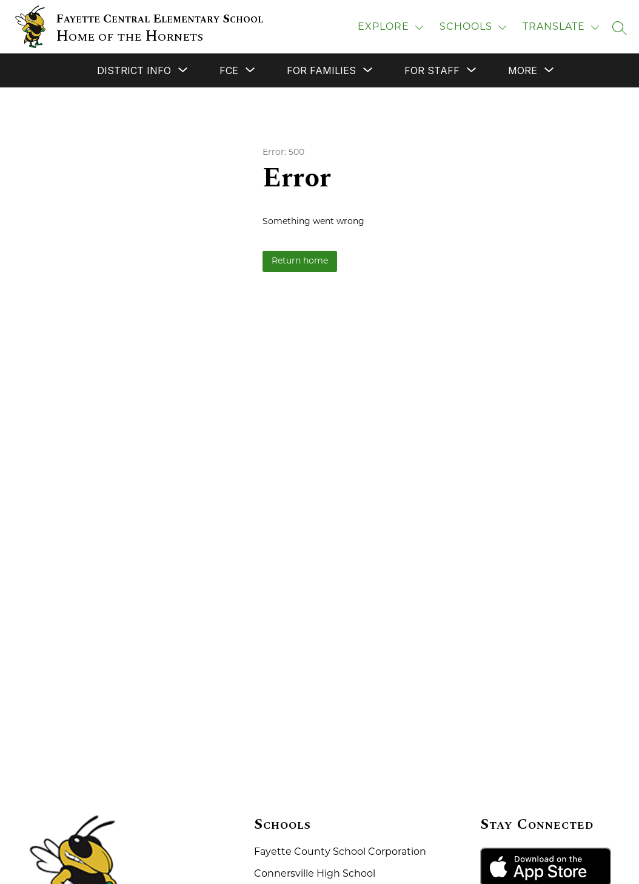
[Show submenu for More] (522, 70)
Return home (300, 261)
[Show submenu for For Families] (321, 70)
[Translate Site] (561, 27)
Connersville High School (314, 874)
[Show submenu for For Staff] (432, 70)
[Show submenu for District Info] (134, 70)
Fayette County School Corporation (340, 852)
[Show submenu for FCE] (228, 70)
